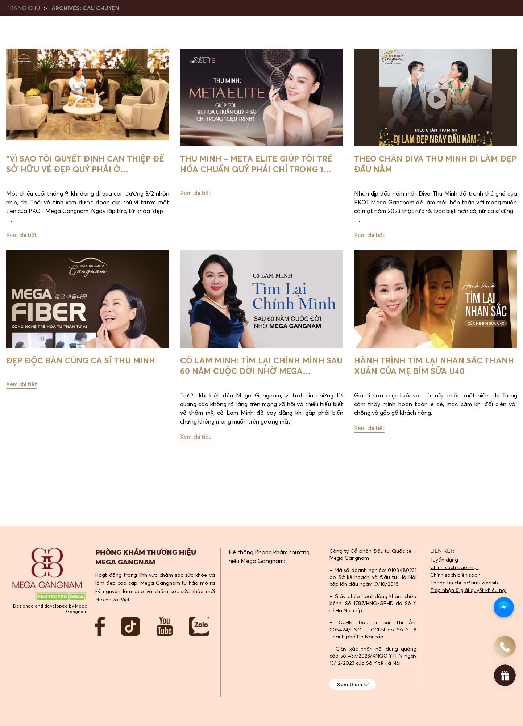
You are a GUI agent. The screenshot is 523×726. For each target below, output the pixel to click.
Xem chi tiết (22, 237)
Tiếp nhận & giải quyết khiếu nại (468, 590)
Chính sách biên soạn (455, 575)
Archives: (85, 8)
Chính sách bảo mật (454, 567)
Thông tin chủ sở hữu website (465, 582)
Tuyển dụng (444, 559)
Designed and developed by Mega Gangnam (50, 608)
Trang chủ (23, 8)
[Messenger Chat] (504, 607)
